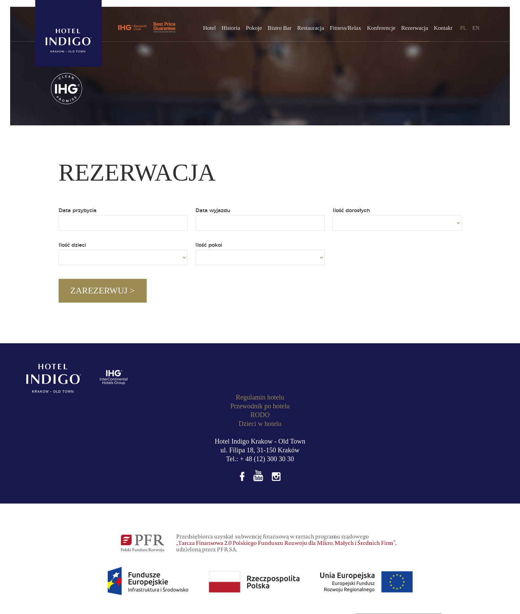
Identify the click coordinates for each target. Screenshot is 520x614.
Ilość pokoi (208, 245)
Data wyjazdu (212, 210)
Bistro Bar (279, 28)
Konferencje (381, 28)
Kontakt (443, 28)
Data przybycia (78, 210)
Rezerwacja (414, 28)
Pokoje (254, 28)
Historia (231, 28)
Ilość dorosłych (351, 210)
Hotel (209, 28)
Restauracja (310, 28)
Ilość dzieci (72, 245)
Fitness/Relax (345, 28)
